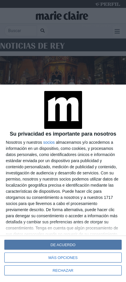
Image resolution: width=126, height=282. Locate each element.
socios (49, 142)
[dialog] (63, 183)
